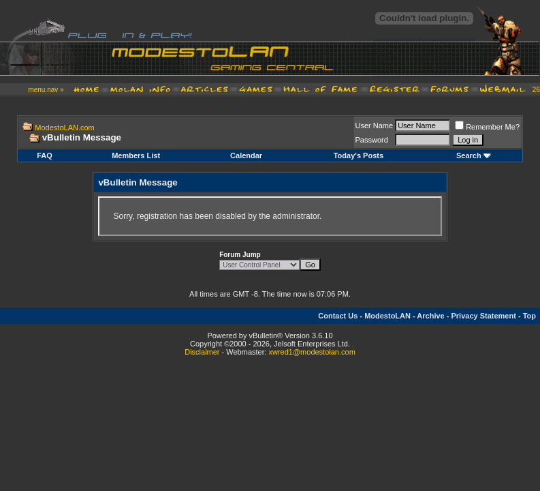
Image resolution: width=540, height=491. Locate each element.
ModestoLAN (387, 316)
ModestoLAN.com (64, 127)
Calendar (246, 155)
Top (529, 316)
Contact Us (338, 316)
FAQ (44, 155)
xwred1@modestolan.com (311, 352)
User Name (374, 125)
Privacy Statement (483, 316)
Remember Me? (487, 127)
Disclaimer (202, 352)
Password (371, 140)
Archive (430, 316)
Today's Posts (358, 155)
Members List (136, 155)
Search (468, 155)
